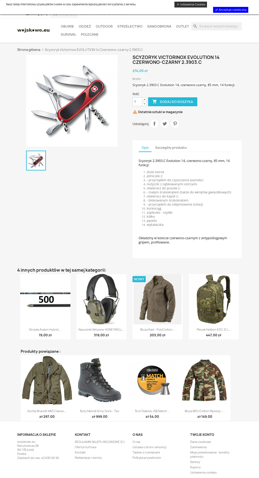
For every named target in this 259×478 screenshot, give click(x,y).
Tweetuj (165, 124)
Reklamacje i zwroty (88, 458)
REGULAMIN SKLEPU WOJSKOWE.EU (99, 442)
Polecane (90, 34)
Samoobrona (159, 26)
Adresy (195, 462)
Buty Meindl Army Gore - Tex (99, 411)
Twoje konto (202, 434)
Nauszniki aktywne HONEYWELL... (101, 329)
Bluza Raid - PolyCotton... (157, 329)
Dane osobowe (200, 442)
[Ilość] (137, 101)
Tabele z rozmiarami (146, 452)
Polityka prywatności (147, 458)
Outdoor (104, 26)
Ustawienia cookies (203, 472)
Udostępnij (154, 124)
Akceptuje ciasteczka (230, 10)
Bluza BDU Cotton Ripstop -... (205, 411)
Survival (68, 34)
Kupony (195, 467)
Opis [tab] (145, 148)
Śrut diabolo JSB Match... (152, 411)
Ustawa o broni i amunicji (149, 447)
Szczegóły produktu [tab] (171, 148)
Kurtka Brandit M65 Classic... (47, 411)
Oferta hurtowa (85, 447)
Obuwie (67, 26)
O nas (136, 442)
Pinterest (175, 124)
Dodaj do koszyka (172, 101)
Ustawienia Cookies (190, 4)
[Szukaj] (216, 26)
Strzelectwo (129, 26)
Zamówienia (198, 447)
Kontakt (80, 452)
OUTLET (182, 26)
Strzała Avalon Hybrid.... (45, 329)
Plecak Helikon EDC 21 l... (214, 329)
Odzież (85, 26)
